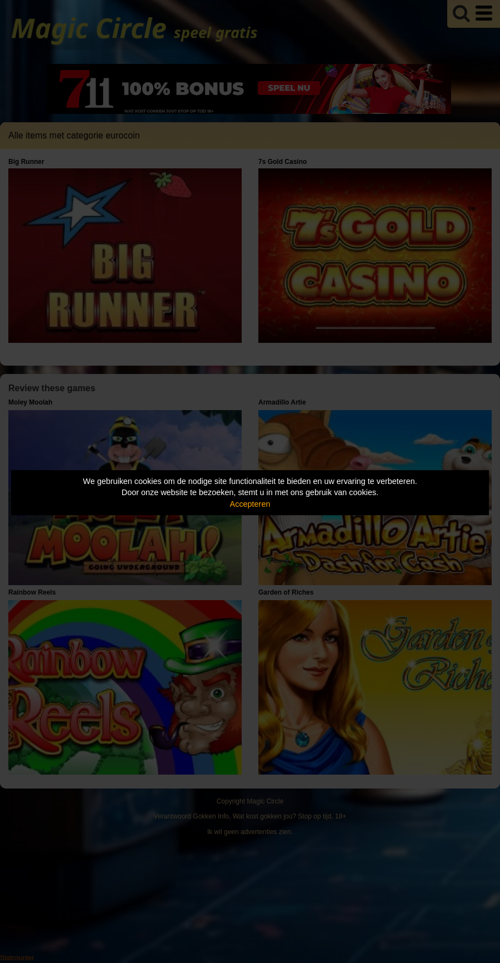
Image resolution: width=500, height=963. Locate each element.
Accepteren (250, 504)
